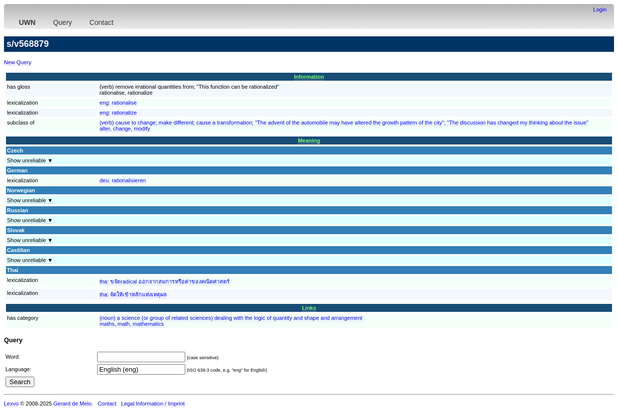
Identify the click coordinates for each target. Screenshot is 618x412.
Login (600, 9)
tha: (165, 281)
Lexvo (11, 404)
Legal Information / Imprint (153, 404)
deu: (123, 180)
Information (309, 77)
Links (309, 308)
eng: (118, 103)
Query (62, 22)
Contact (102, 22)
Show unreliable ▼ (30, 160)
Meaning (309, 140)
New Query (17, 62)
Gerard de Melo (72, 404)
